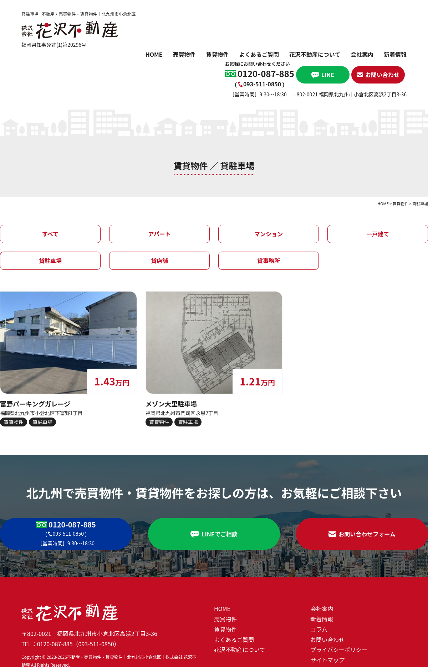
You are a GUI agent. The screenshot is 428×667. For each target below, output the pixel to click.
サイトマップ (327, 621)
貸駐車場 (50, 222)
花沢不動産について (315, 55)
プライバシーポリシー (338, 611)
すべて (50, 195)
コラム (318, 590)
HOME (154, 55)
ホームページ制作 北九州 (24, 662)
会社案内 (362, 55)
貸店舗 (159, 222)
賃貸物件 (217, 55)
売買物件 (184, 55)
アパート (159, 195)
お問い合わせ (327, 601)
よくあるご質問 (259, 55)
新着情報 (395, 55)
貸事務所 (268, 222)
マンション (268, 195)
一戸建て (377, 195)
